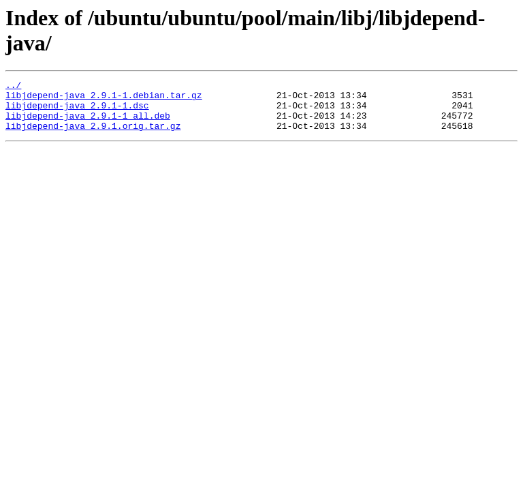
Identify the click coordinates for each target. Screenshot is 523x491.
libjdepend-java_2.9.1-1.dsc (77, 111)
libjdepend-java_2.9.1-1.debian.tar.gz (103, 99)
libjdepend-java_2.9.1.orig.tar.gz (92, 136)
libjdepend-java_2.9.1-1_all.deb (87, 123)
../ (13, 86)
